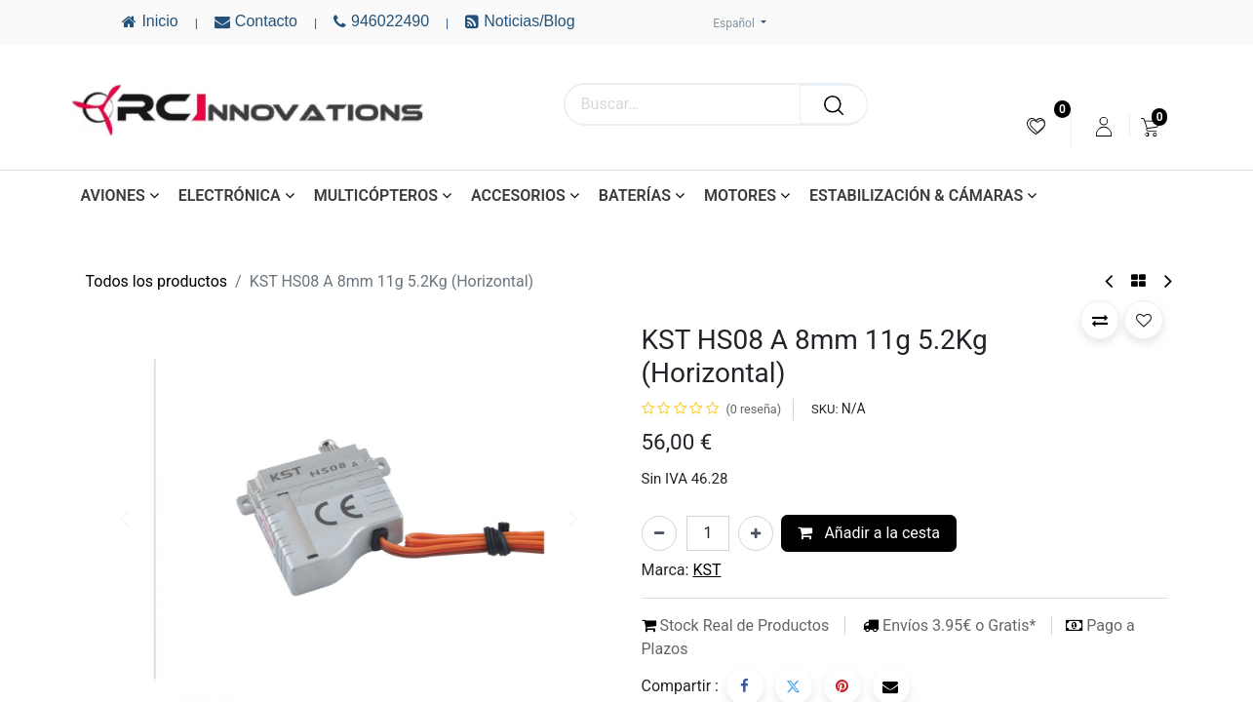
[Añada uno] (755, 533)
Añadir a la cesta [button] (869, 533)
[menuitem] (1036, 126)
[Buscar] (834, 104)
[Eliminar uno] (659, 533)
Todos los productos (157, 281)
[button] (1099, 319)
